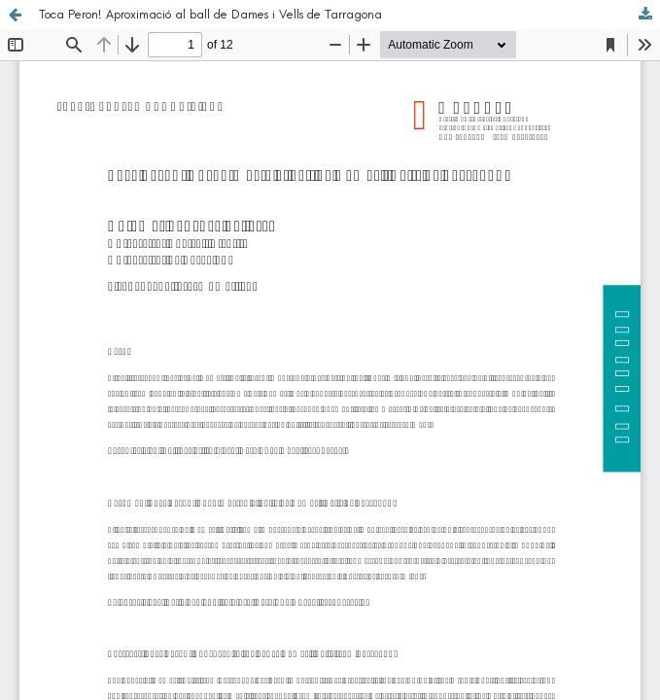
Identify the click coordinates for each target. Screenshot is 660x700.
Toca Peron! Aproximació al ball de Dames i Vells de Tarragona (210, 14)
